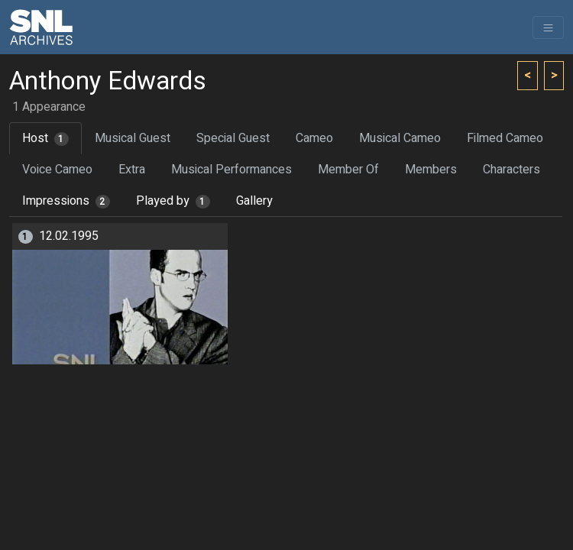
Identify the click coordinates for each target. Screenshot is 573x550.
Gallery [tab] (254, 201)
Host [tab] (45, 138)
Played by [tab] (173, 201)
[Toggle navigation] (548, 27)
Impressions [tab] (66, 201)
